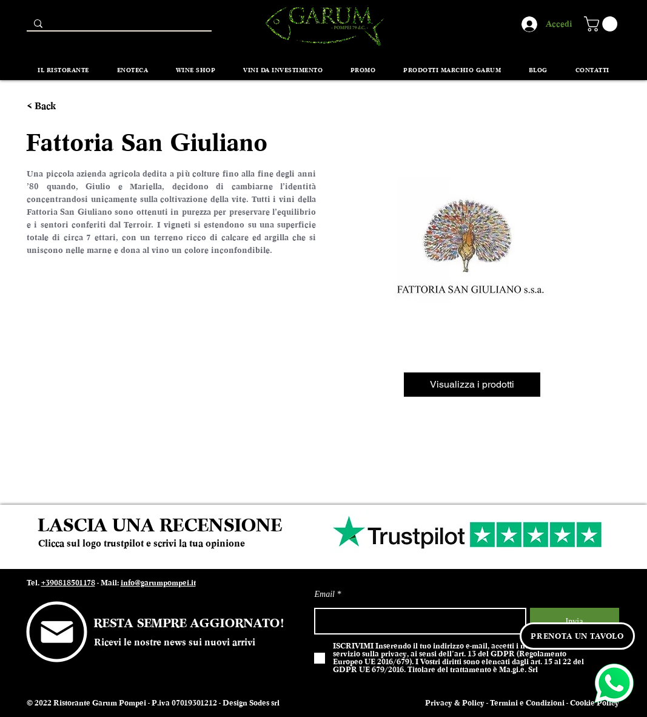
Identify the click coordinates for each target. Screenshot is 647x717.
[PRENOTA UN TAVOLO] (577, 636)
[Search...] (118, 26)
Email (325, 594)
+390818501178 (68, 583)
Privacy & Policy (454, 703)
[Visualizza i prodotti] (472, 384)
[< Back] (49, 106)
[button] (602, 24)
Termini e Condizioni (527, 703)
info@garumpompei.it (158, 583)
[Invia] (574, 621)
